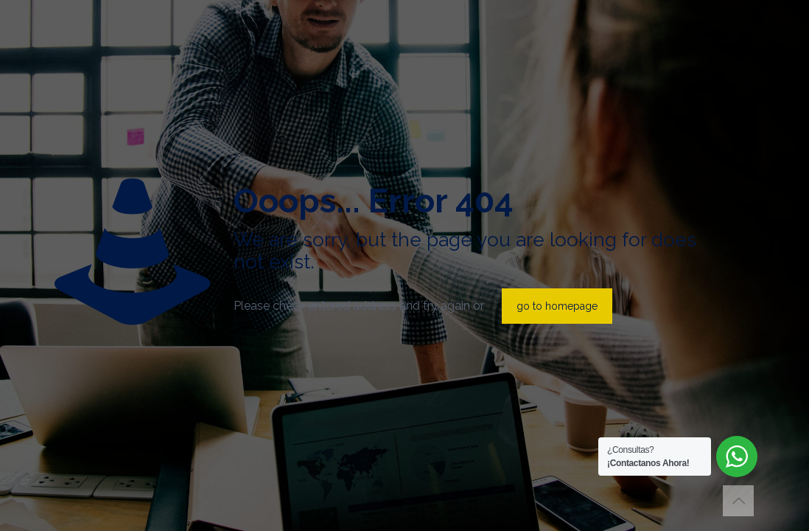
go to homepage (557, 306)
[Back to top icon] (738, 500)
